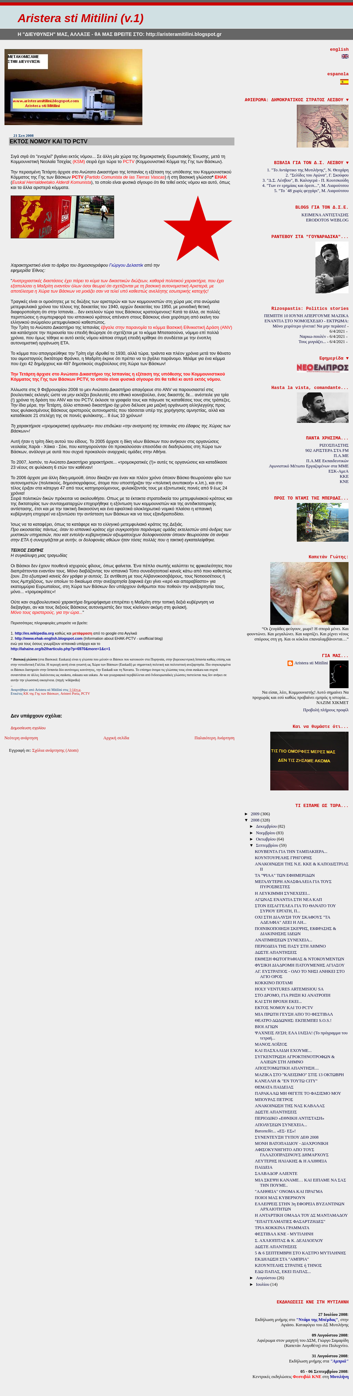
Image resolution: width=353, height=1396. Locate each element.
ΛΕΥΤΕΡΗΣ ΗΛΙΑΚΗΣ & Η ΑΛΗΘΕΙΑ (291, 1161)
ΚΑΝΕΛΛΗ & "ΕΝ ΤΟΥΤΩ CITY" (286, 1081)
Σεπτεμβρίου (267, 845)
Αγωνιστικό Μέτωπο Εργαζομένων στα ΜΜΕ (309, 466)
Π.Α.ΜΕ (341, 455)
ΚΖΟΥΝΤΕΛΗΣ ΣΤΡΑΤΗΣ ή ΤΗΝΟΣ (288, 1265)
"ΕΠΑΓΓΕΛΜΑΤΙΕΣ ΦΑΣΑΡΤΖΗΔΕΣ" (290, 1221)
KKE (344, 476)
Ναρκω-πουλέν (313, 336)
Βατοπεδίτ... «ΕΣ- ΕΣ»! (275, 1131)
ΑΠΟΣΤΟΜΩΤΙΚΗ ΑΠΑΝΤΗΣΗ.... (287, 1068)
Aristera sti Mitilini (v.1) (80, 18)
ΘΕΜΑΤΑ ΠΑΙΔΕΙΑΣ (274, 1087)
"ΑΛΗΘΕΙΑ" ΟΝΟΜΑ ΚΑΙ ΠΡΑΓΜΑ (289, 1191)
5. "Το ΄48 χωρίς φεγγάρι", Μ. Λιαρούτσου (311, 190)
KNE (344, 481)
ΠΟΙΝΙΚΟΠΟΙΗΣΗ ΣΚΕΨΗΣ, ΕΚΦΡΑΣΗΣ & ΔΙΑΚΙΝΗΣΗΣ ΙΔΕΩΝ (295, 931)
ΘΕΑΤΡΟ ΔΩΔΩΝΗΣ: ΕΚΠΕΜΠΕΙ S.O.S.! (293, 1020)
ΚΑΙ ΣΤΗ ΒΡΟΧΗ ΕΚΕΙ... (278, 1001)
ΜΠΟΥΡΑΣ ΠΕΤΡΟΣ (274, 1099)
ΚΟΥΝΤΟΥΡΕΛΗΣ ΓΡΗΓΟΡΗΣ (283, 857)
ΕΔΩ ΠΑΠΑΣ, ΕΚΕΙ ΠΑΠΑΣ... (283, 1271)
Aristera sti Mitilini (311, 663)
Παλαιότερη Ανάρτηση (214, 737)
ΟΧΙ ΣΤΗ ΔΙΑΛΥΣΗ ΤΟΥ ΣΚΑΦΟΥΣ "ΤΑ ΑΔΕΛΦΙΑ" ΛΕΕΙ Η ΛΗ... (292, 920)
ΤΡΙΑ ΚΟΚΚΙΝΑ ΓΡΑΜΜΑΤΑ (282, 1227)
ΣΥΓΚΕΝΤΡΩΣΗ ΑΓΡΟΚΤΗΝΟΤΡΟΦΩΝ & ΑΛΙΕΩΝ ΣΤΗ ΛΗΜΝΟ (295, 1059)
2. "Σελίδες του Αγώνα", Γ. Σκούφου (317, 175)
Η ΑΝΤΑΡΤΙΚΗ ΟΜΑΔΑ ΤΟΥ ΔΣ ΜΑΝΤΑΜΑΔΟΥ (301, 1215)
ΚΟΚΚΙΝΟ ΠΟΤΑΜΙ (274, 982)
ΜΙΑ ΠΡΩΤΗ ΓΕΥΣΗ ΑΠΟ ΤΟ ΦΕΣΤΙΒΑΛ (294, 1014)
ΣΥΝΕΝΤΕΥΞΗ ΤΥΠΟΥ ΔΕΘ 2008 (287, 1137)
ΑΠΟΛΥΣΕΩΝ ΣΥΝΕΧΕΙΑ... (281, 1124)
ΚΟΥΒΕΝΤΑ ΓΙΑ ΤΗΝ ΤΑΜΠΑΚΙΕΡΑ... (291, 851)
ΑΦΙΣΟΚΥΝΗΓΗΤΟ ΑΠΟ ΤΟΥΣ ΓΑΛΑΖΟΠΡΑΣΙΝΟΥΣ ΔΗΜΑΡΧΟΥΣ (292, 1152)
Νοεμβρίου (266, 832)
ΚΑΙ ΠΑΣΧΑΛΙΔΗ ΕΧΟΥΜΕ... (283, 1050)
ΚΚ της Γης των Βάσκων (41, 693)
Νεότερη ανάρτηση (21, 737)
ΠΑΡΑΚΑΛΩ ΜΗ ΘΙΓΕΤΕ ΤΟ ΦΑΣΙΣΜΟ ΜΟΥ (298, 1093)
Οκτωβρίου (266, 839)
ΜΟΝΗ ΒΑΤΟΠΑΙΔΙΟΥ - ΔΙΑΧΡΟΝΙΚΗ (291, 1143)
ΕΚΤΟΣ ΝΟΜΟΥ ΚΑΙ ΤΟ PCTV (49, 141)
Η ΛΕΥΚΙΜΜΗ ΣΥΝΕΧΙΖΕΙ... (282, 893)
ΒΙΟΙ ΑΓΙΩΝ (266, 1026)
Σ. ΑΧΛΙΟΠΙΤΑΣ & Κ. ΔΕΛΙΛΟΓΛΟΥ (289, 1240)
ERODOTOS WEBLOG (327, 220)
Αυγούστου (266, 1277)
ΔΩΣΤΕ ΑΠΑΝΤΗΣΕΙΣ (276, 952)
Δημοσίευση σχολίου (28, 728)
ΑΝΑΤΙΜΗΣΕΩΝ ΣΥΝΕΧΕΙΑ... (283, 940)
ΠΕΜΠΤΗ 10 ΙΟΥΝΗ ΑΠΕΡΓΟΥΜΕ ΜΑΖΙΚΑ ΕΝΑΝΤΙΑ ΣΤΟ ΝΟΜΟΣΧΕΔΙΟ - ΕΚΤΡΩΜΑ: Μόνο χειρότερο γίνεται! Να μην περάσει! (306, 321)
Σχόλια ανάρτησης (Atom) (55, 750)
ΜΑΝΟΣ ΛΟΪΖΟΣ (271, 1044)
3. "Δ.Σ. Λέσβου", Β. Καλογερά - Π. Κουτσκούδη (306, 180)
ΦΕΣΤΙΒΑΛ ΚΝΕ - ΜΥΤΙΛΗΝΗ (284, 1234)
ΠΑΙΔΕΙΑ (263, 1167)
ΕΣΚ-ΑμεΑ (339, 471)
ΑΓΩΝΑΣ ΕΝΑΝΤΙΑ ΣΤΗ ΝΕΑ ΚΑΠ (288, 899)
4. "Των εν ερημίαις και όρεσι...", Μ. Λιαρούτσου (305, 185)
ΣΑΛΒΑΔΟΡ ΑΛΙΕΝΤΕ (276, 1173)
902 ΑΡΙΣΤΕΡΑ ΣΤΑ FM (327, 450)
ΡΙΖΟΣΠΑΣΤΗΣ (334, 445)
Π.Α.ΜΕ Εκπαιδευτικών (327, 460)
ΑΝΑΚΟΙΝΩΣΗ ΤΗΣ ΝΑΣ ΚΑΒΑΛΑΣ (290, 1105)
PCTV (85, 693)
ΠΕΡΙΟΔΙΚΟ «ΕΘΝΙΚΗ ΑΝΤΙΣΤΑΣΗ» (289, 1118)
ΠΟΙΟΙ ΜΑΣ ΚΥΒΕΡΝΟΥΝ (280, 1197)
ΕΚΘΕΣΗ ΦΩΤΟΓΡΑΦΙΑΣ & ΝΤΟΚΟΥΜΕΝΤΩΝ (299, 959)
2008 (255, 820)
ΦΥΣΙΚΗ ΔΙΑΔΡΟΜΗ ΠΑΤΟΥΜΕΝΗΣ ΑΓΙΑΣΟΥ (300, 965)
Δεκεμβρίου (267, 826)
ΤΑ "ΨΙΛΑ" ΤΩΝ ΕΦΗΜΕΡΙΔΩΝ (285, 875)
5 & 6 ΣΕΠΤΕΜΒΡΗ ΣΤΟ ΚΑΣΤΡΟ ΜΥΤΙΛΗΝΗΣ (300, 1253)
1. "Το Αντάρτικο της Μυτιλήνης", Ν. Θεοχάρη (308, 170)
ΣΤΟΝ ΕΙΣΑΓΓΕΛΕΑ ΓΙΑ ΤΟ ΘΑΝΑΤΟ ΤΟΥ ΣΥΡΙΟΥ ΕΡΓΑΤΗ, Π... (295, 908)
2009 (255, 813)
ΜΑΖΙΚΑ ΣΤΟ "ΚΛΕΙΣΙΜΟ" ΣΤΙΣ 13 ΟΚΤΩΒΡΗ (299, 1074)
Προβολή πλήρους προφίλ (326, 710)
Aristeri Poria (69, 693)
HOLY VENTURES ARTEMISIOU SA (289, 989)
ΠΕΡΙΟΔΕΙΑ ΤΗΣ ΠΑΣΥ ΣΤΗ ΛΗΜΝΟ (290, 946)
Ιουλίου (263, 1284)
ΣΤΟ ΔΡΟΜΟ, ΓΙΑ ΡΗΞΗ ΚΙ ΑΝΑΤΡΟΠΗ (292, 995)
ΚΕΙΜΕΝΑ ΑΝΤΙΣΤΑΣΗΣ (325, 214)
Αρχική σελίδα (116, 737)
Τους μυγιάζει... (312, 341)
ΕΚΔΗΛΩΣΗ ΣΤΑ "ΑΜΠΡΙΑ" (282, 1259)
